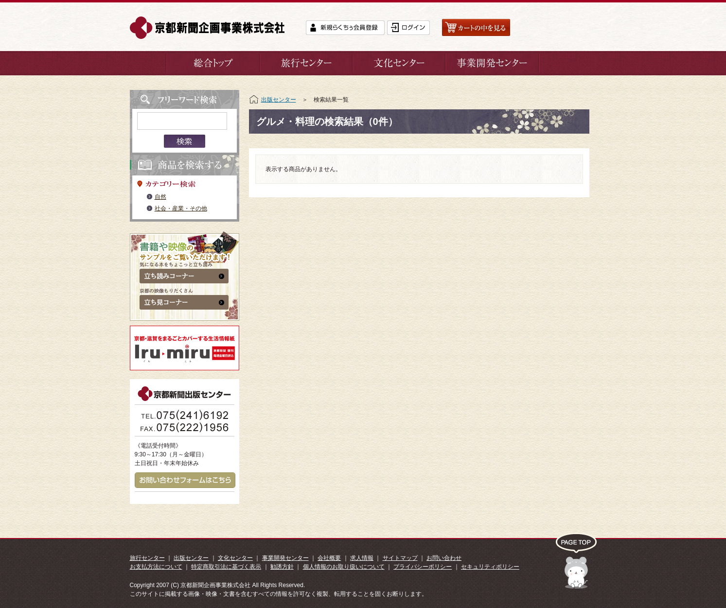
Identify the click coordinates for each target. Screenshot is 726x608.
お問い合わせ (443, 558)
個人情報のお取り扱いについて (344, 566)
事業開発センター (285, 558)
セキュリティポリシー (490, 566)
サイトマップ (400, 558)
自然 (160, 196)
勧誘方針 (282, 566)
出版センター (278, 99)
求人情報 (361, 558)
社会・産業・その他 (181, 208)
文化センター (235, 558)
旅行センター (147, 558)
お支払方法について (156, 566)
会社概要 (329, 558)
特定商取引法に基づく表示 (226, 566)
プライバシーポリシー (422, 566)
